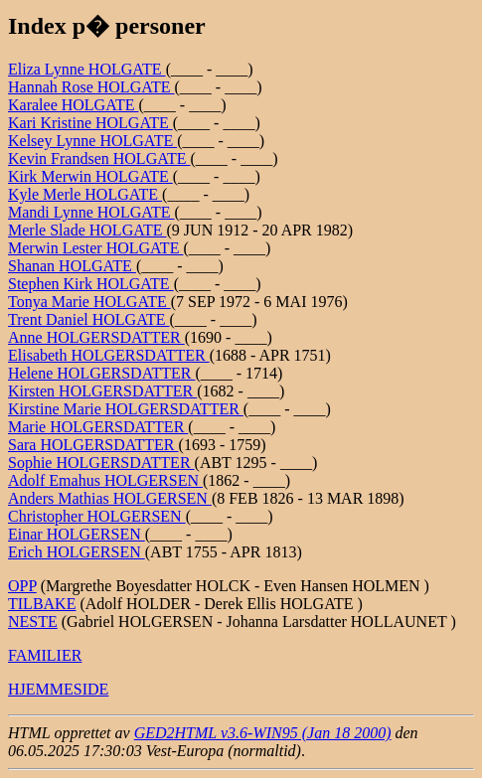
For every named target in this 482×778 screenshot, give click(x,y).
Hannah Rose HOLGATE (91, 86)
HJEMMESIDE (58, 689)
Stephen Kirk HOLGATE (91, 283)
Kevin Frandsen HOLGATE (99, 158)
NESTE (33, 621)
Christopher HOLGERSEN (97, 516)
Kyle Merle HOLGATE (85, 194)
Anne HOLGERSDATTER (96, 337)
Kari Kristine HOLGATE (90, 122)
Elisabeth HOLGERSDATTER (109, 355)
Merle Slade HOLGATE (87, 230)
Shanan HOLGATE (72, 265)
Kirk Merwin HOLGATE (90, 176)
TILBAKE (42, 603)
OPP (22, 585)
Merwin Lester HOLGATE (95, 247)
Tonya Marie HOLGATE (89, 301)
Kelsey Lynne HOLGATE (92, 140)
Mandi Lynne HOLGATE (91, 212)
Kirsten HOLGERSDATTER (102, 391)
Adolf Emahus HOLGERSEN (105, 480)
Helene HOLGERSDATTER (101, 373)
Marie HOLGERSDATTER (98, 426)
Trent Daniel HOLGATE (89, 319)
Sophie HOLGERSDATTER (101, 462)
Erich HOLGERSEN (76, 552)
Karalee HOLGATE (73, 104)
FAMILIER (44, 655)
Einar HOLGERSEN (76, 534)
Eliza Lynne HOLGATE (87, 69)
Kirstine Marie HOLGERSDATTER (125, 408)
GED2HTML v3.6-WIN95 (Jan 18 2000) (263, 732)
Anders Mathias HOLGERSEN (110, 498)
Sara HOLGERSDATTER (93, 444)
